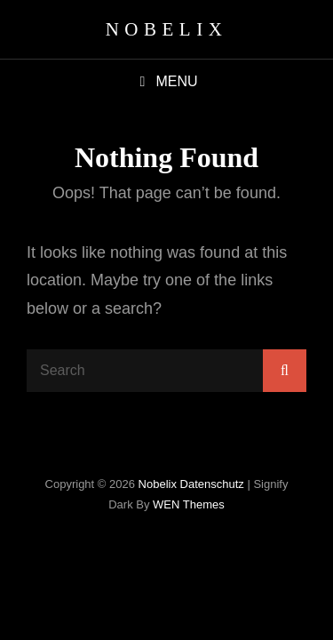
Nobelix (167, 29)
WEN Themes (189, 504)
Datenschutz (212, 484)
